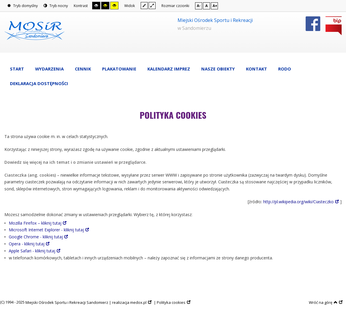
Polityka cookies (171, 302)
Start (17, 69)
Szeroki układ (152, 5)
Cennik (83, 69)
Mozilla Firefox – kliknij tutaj (35, 223)
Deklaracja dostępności (39, 83)
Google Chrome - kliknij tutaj (36, 237)
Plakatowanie (119, 69)
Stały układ (144, 5)
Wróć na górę (323, 302)
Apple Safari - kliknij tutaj (32, 251)
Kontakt (256, 69)
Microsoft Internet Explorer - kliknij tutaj (46, 229)
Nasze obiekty (218, 69)
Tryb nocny (56, 5)
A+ (215, 5)
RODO (284, 69)
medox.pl (138, 302)
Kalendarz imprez (168, 69)
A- (199, 5)
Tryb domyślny (22, 5)
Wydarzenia (49, 69)
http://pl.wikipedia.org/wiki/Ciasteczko (298, 201)
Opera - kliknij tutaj (26, 244)
